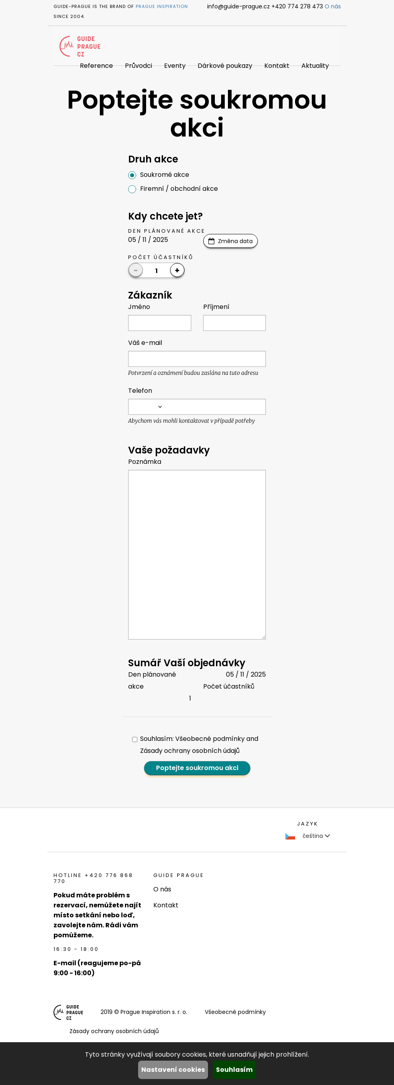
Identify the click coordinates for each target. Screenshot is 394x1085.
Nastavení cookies (173, 1069)
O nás (333, 6)
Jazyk (308, 824)
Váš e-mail (145, 342)
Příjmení (216, 306)
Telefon (140, 390)
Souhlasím (234, 1069)
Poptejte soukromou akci (197, 767)
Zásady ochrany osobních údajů (114, 1031)
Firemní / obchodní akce (173, 188)
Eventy (175, 65)
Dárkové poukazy (225, 65)
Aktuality (315, 65)
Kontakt (276, 65)
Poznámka (144, 461)
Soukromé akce (158, 174)
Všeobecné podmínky (235, 1012)
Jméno (139, 306)
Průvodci (138, 65)
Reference (96, 65)
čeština (307, 836)
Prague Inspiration (162, 6)
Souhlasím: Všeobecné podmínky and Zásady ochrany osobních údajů (195, 744)
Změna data (235, 241)
